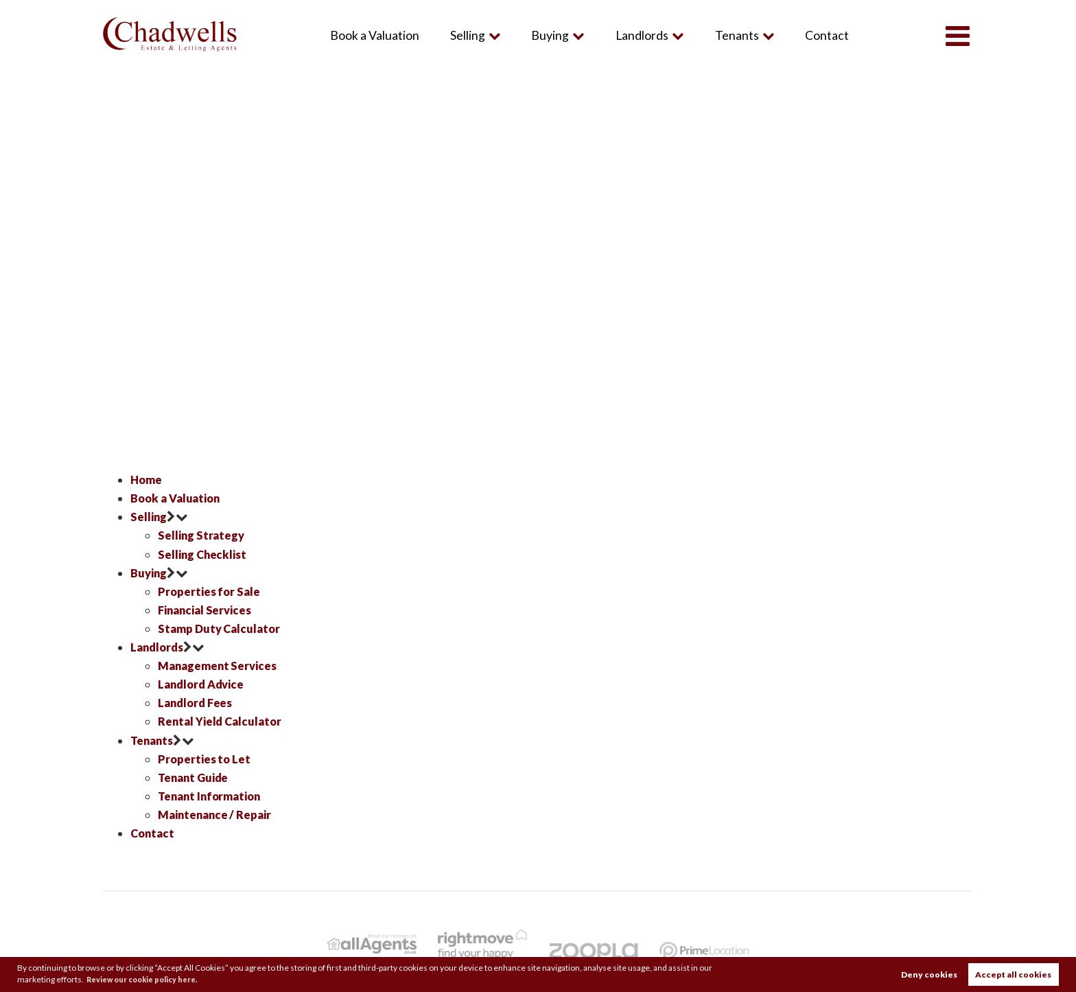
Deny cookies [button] (929, 974)
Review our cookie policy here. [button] (150, 978)
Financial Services (208, 610)
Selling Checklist (204, 554)
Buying (549, 35)
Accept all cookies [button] (1013, 974)
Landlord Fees (197, 702)
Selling (466, 35)
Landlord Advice (204, 684)
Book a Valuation (373, 35)
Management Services (220, 665)
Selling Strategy (202, 535)
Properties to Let (205, 759)
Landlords (640, 35)
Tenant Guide (195, 777)
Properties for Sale (211, 591)
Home (147, 479)
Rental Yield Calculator (222, 721)
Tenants (736, 35)
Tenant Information (213, 796)
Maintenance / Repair (217, 814)
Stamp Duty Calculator (221, 628)
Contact (826, 35)
